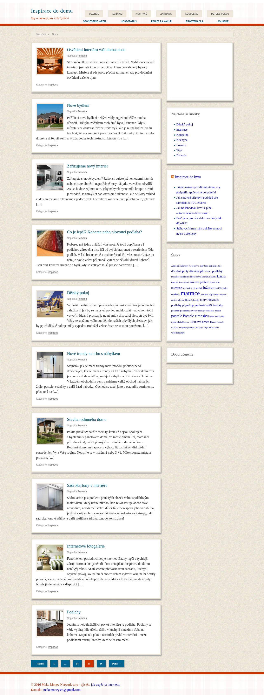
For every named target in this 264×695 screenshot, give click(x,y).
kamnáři (174, 282)
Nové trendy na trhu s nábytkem (93, 353)
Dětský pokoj (220, 14)
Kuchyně (141, 14)
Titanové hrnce (199, 321)
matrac (175, 294)
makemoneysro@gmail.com (61, 689)
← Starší (39, 663)
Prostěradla (194, 21)
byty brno (204, 266)
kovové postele (199, 282)
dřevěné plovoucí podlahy (206, 271)
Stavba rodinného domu (86, 419)
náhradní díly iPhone (209, 294)
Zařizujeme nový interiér (87, 166)
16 (101, 663)
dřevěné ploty (180, 271)
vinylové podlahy (211, 327)
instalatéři (184, 277)
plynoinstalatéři (202, 305)
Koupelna (191, 14)
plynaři (186, 305)
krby (218, 282)
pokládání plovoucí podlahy (192, 311)
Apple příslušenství (179, 266)
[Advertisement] (202, 73)
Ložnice (117, 14)
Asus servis (194, 266)
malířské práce (221, 288)
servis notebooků (217, 316)
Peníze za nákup (161, 21)
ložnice (208, 287)
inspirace (53, 84)
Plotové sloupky (192, 300)
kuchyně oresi (189, 288)
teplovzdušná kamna (180, 322)
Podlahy (74, 612)
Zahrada (166, 14)
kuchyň (199, 288)
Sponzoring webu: (95, 21)
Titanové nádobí (217, 322)
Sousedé (223, 21)
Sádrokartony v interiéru (87, 485)
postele (176, 316)
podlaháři (175, 311)
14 (77, 663)
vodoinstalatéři (177, 333)
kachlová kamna (209, 277)
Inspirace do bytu (188, 177)
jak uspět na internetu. (105, 684)
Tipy (179, 150)
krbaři (212, 282)
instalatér (175, 277)
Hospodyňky (129, 21)
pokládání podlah (213, 311)
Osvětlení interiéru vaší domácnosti (96, 49)
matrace (190, 293)
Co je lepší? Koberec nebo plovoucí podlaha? (104, 232)
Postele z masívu (196, 316)
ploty (203, 299)
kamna (221, 276)
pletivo (181, 300)
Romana (82, 55)
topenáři (174, 327)
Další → (116, 663)
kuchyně (176, 287)
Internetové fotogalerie (86, 546)
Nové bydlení (78, 105)
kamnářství (184, 282)
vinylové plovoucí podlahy (191, 327)
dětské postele (215, 266)
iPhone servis (195, 277)
